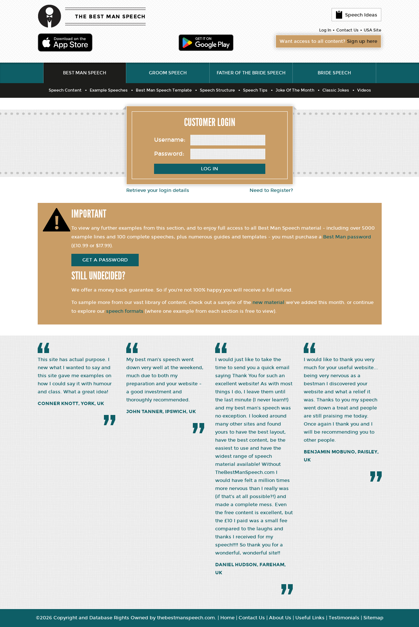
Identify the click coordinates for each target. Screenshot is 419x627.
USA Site (372, 30)
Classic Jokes (335, 90)
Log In (325, 30)
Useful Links (310, 618)
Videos (364, 90)
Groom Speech (168, 72)
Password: (169, 153)
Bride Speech (334, 72)
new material (268, 302)
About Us (280, 618)
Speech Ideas (356, 14)
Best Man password (347, 237)
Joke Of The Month (295, 90)
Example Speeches (109, 90)
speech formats (124, 311)
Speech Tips (255, 90)
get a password (105, 260)
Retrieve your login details (157, 190)
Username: (170, 139)
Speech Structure (217, 90)
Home (227, 618)
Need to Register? (271, 190)
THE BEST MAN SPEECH (110, 17)
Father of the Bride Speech (251, 72)
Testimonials (344, 618)
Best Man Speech (84, 72)
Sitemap (373, 618)
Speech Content (65, 90)
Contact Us (347, 30)
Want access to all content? (328, 41)
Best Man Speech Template (164, 90)
